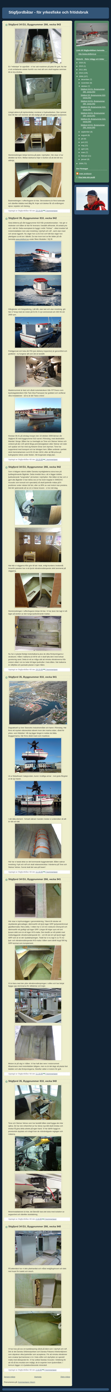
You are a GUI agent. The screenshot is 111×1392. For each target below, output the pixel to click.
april (83, 149)
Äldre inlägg (65, 1377)
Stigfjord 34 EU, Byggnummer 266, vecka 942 (34, 467)
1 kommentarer (51, 460)
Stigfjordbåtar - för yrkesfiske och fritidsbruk (48, 12)
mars (83, 152)
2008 (81, 164)
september (85, 132)
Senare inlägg (9, 1377)
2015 (81, 66)
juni (82, 142)
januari (84, 159)
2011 (81, 70)
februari (84, 156)
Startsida (37, 1377)
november (85, 83)
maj (83, 146)
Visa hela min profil (86, 177)
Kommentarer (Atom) (26, 1382)
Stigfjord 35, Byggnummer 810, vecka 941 (32, 677)
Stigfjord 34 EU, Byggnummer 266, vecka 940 (34, 1226)
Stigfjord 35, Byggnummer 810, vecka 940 (32, 1081)
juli (82, 139)
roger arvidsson (85, 174)
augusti (84, 135)
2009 (81, 76)
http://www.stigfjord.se (87, 54)
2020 (81, 63)
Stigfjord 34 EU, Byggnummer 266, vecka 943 (34, 24)
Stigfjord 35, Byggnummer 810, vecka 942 (32, 218)
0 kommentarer (51, 211)
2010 (81, 73)
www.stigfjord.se (22, 239)
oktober (84, 86)
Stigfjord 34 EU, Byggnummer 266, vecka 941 (34, 879)
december (85, 79)
